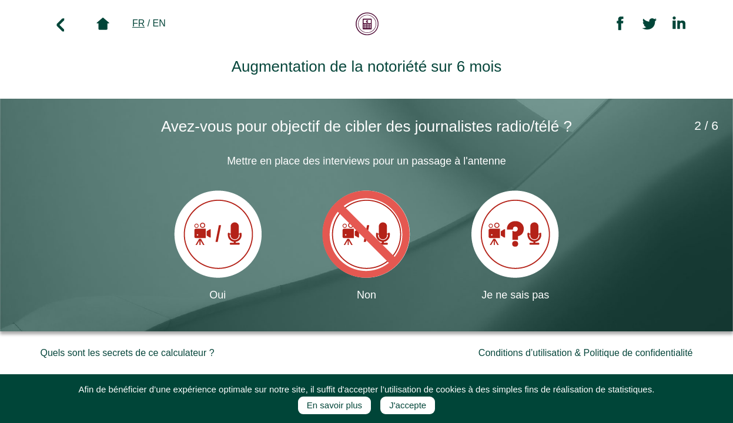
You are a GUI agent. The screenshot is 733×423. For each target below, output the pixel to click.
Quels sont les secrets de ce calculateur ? (128, 353)
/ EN (149, 23)
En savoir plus (334, 405)
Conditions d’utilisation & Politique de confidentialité (585, 353)
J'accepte (407, 405)
